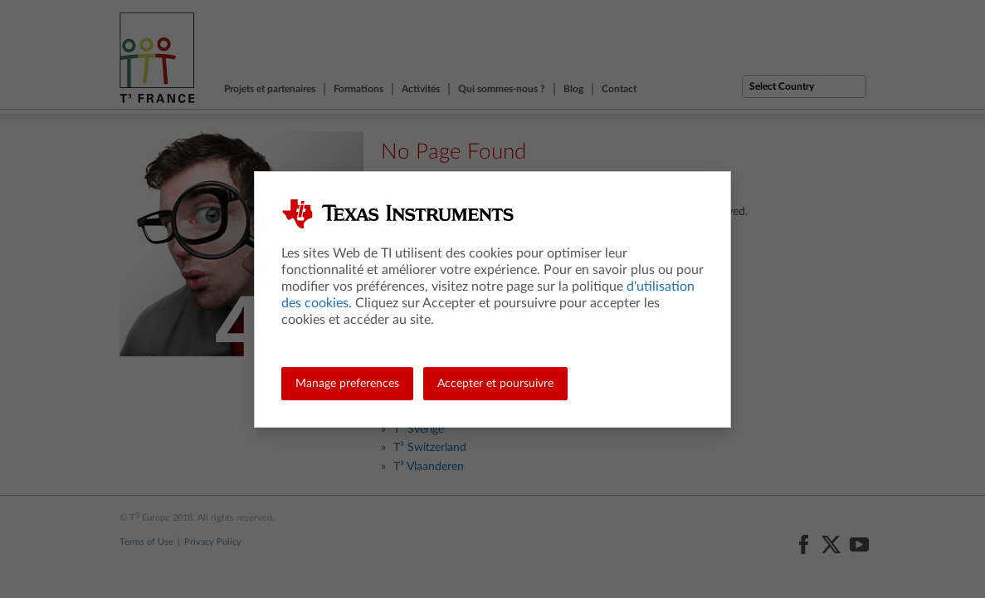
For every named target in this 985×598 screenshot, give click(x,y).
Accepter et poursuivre (495, 384)
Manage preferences (347, 384)
